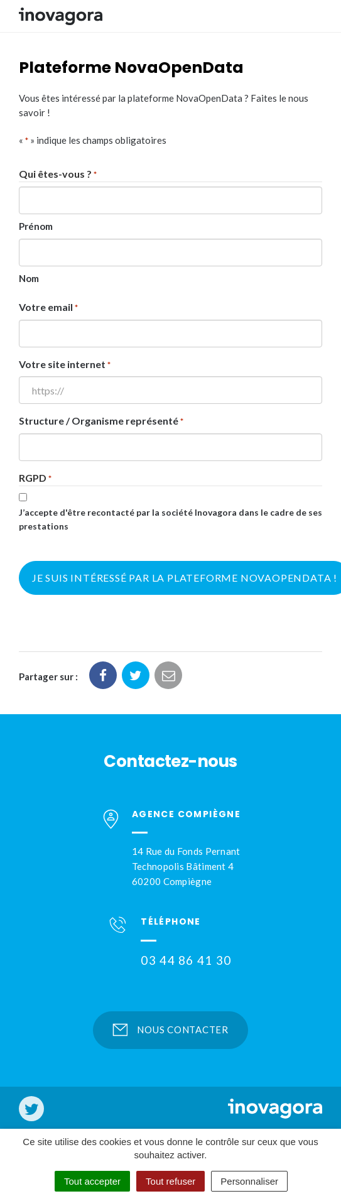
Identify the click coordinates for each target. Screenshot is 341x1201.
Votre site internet (65, 365)
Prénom (36, 226)
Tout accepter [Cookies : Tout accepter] (92, 1181)
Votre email (48, 308)
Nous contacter (170, 1029)
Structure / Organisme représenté (101, 422)
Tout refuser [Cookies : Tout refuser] (170, 1181)
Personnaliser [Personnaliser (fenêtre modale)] (249, 1181)
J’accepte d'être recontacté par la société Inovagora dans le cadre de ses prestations (170, 519)
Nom (29, 278)
